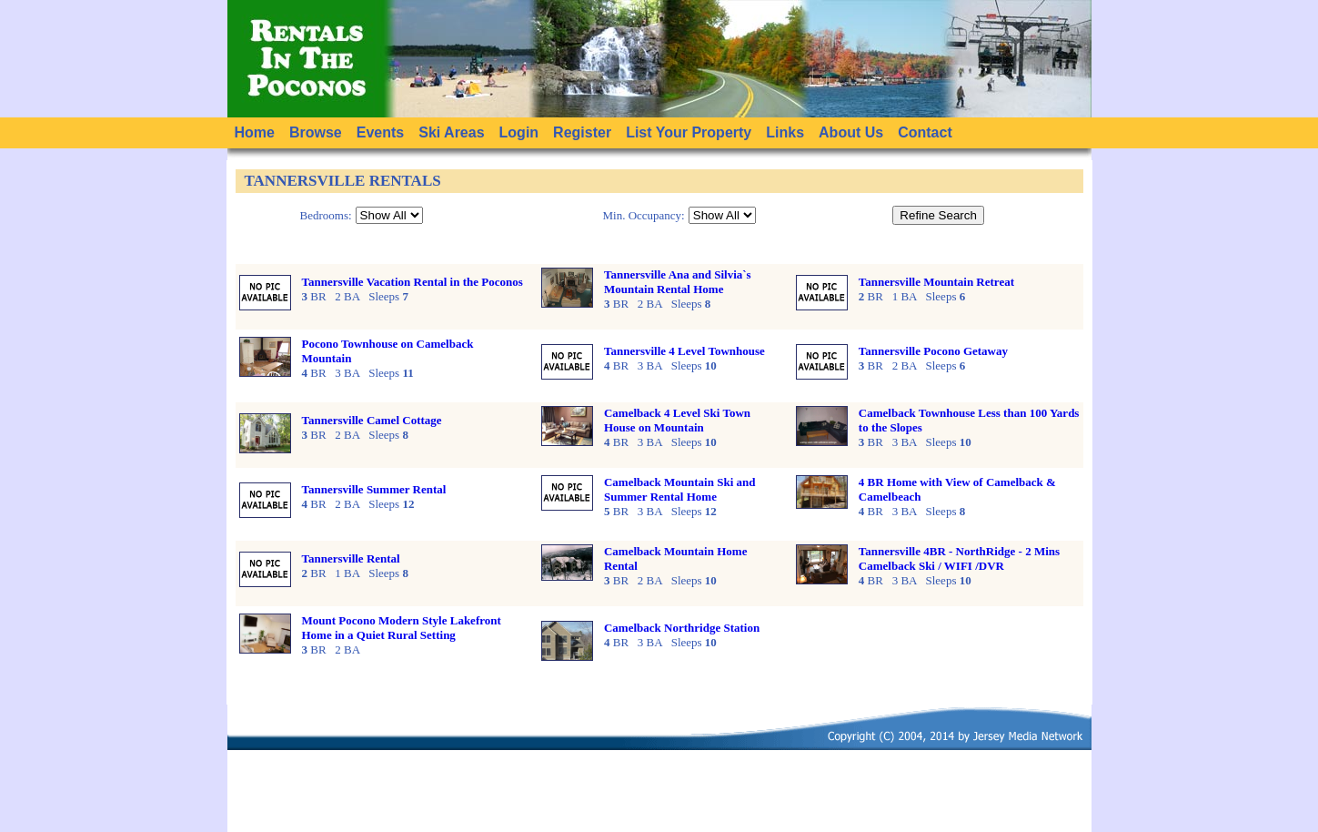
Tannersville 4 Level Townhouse (684, 351)
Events (380, 132)
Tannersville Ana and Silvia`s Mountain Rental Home (677, 282)
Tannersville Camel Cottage (372, 420)
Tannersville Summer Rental (374, 489)
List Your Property (688, 132)
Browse (315, 132)
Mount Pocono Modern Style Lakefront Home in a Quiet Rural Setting (401, 628)
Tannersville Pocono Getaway (933, 351)
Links (785, 132)
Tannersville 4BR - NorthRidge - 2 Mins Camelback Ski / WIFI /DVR (959, 558)
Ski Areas (451, 132)
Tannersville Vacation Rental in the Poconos (412, 282)
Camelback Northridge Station (682, 627)
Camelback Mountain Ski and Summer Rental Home (680, 489)
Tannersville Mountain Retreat (936, 282)
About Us (851, 132)
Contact (925, 132)
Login (519, 132)
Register (582, 132)
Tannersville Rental (351, 558)
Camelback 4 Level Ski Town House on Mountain (677, 420)
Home (255, 132)
